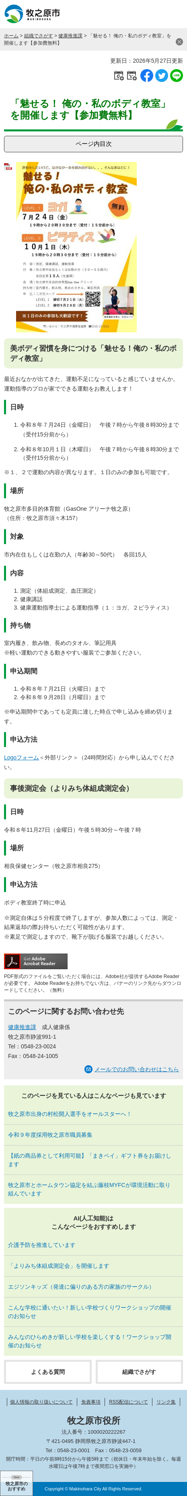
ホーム (11, 36)
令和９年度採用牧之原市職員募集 (50, 1135)
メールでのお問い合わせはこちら (137, 1069)
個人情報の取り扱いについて (41, 1402)
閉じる (179, 41)
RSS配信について (128, 1402)
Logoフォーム (21, 757)
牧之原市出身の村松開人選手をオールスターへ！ (70, 1114)
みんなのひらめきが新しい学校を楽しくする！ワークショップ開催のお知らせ (89, 1341)
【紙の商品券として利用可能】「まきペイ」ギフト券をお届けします (89, 1159)
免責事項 (91, 1402)
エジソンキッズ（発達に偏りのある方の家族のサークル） (81, 1286)
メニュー (173, 14)
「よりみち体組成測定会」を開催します (58, 1266)
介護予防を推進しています (42, 1245)
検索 (153, 14)
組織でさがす (38, 36)
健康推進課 (70, 36)
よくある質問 (48, 1372)
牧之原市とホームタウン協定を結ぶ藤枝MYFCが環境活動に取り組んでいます (89, 1189)
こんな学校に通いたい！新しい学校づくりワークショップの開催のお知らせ (89, 1311)
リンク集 (166, 1402)
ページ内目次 (94, 143)
